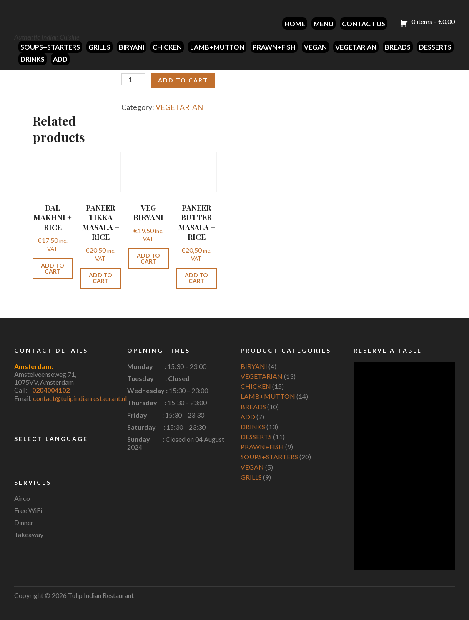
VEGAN (315, 47)
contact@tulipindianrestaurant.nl (80, 398)
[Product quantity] (133, 79)
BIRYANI (131, 47)
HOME (294, 23)
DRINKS (32, 59)
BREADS (398, 47)
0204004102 (51, 390)
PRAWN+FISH (274, 47)
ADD (60, 59)
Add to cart (183, 80)
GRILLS (99, 47)
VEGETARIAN (355, 47)
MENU (324, 23)
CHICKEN (167, 47)
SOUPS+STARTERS (50, 47)
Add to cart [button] (52, 268)
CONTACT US (363, 23)
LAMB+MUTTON (217, 47)
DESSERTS (435, 47)
